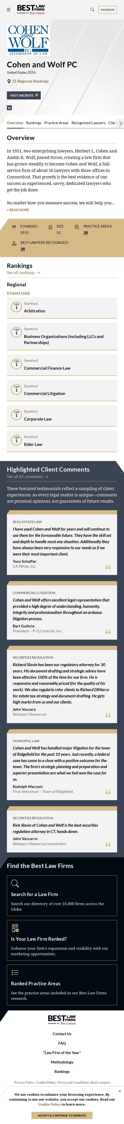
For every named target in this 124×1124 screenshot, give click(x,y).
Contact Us (62, 1034)
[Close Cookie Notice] (117, 1091)
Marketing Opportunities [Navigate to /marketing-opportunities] (62, 940)
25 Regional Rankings (30, 81)
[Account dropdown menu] (107, 10)
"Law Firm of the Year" (62, 1053)
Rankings (62, 1071)
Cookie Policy (46, 1083)
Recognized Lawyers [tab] (88, 123)
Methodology (62, 1062)
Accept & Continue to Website (62, 1115)
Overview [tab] (15, 123)
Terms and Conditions (73, 1083)
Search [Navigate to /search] (62, 896)
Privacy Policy (24, 1083)
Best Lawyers (100, 1083)
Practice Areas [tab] (56, 123)
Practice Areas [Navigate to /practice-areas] (62, 985)
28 (85, 232)
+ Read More (18, 210)
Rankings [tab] (33, 123)
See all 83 (27, 476)
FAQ (62, 1043)
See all (23, 272)
